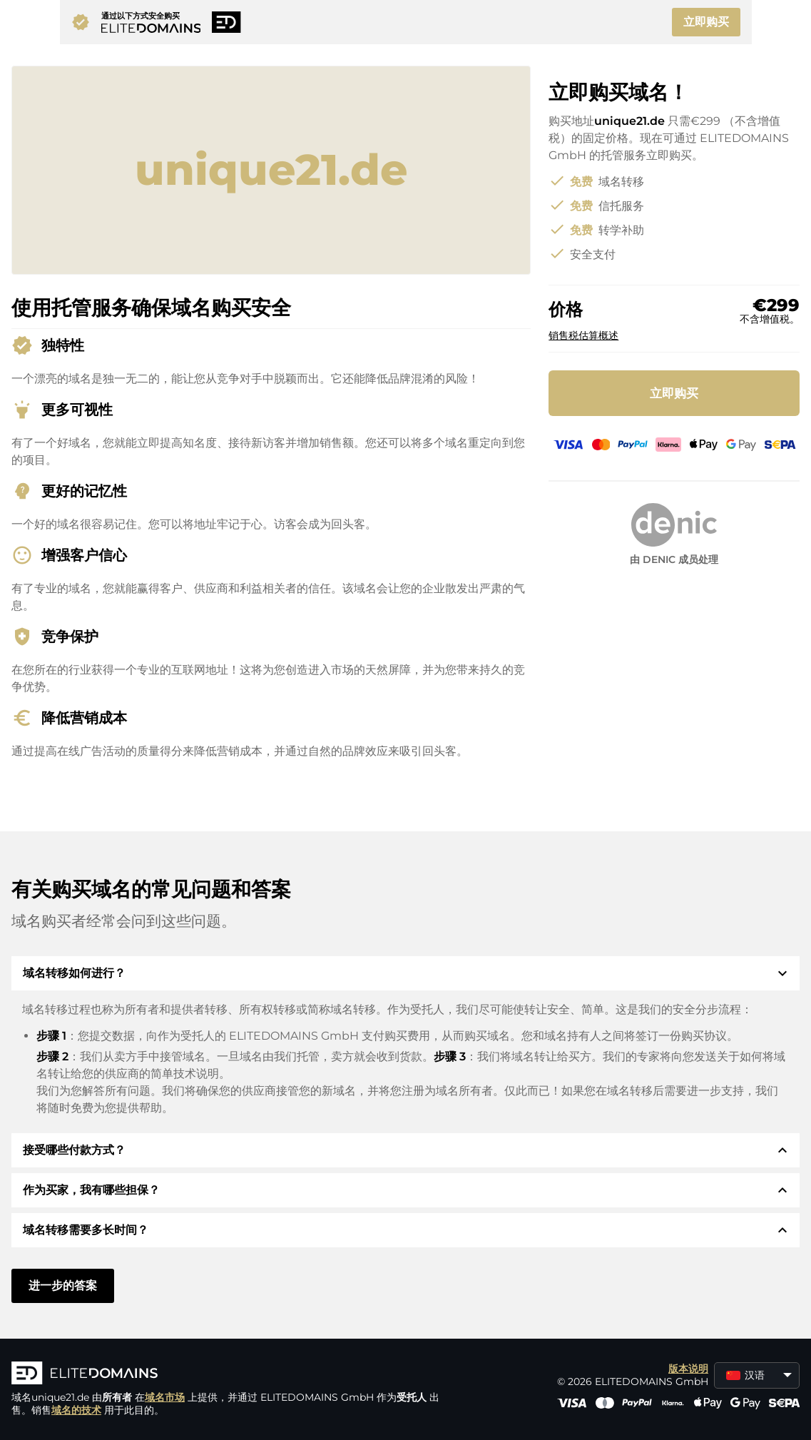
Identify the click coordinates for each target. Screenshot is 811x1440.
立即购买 (706, 22)
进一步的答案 (63, 1285)
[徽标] (225, 1374)
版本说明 (688, 1368)
